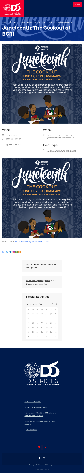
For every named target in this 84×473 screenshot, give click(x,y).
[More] (19, 251)
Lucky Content (44, 468)
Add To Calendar (14, 144)
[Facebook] (3, 251)
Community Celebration (28, 22)
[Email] (16, 251)
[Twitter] (7, 251)
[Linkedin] (10, 251)
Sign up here (30, 421)
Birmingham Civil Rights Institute (59, 135)
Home (4, 22)
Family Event (41, 22)
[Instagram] (13, 251)
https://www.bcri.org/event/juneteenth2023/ (33, 241)
